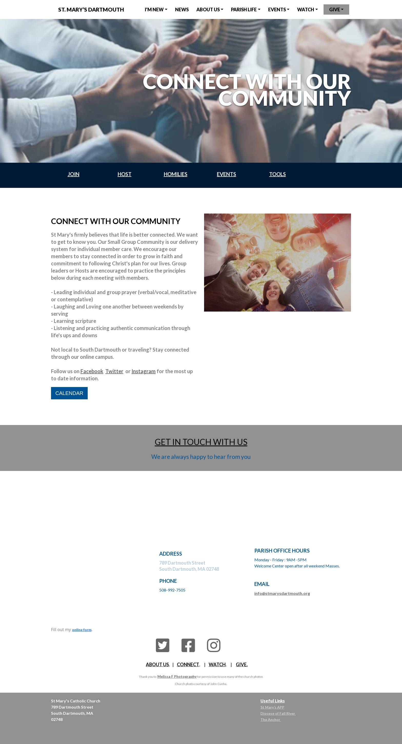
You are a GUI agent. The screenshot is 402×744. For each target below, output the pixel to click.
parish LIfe (244, 9)
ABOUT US (157, 664)
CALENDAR (69, 393)
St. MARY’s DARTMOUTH (91, 9)
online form (82, 629)
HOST (125, 174)
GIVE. (242, 664)
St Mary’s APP (272, 707)
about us (208, 9)
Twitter (114, 371)
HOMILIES (175, 174)
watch (305, 9)
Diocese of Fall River (278, 713)
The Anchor (270, 719)
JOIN (73, 174)
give (334, 9)
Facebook (92, 371)
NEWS (182, 9)
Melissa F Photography (176, 676)
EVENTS (277, 9)
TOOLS (277, 174)
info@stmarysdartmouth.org (282, 593)
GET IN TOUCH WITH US (201, 442)
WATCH (217, 664)
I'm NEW (154, 9)
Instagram (144, 371)
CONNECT (188, 664)
